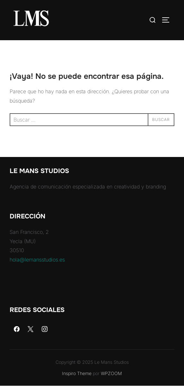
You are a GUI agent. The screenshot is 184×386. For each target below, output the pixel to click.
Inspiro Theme (77, 373)
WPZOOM (111, 373)
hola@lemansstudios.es (37, 259)
